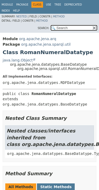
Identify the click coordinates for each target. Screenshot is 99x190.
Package (22, 4)
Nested (21, 16)
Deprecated (73, 4)
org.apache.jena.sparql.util (45, 44)
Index (6, 10)
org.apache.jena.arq (37, 39)
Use (48, 4)
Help (16, 10)
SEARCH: (43, 28)
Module (7, 4)
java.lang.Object (18, 60)
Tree (57, 4)
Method (59, 16)
